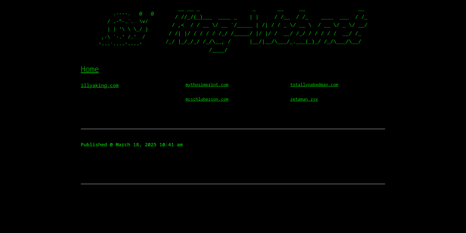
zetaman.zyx (304, 99)
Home (90, 68)
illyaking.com (100, 85)
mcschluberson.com (206, 99)
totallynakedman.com (314, 84)
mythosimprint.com (206, 84)
